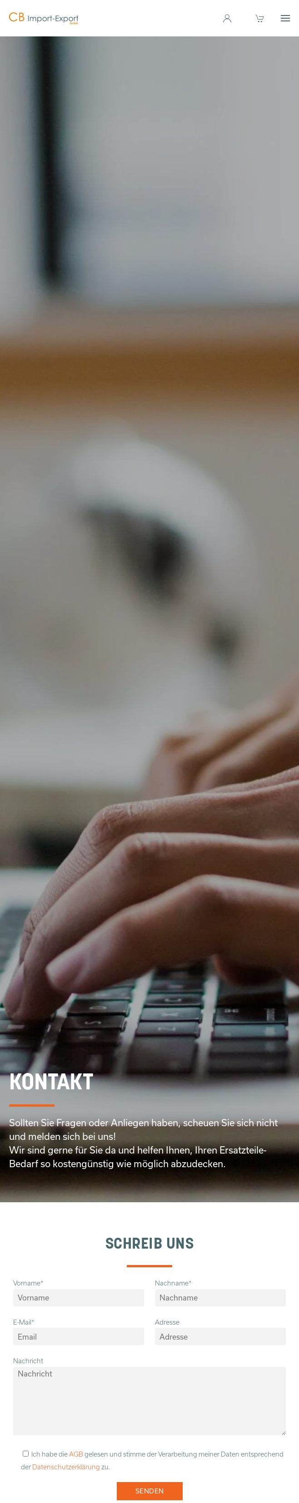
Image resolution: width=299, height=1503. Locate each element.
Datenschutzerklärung (66, 1467)
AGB (76, 1454)
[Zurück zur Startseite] (43, 18)
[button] (285, 18)
